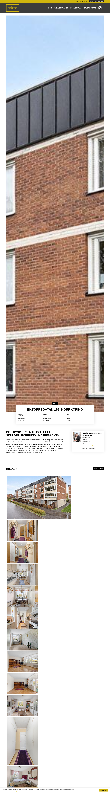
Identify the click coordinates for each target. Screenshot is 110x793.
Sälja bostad (90, 8)
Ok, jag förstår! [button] (103, 790)
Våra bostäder (61, 8)
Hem (50, 8)
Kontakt (85, 1)
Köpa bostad (76, 8)
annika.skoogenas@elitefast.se (90, 445)
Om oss (78, 1)
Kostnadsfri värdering (88, 448)
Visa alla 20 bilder (98, 468)
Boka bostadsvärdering (96, 1)
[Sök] (100, 8)
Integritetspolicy (13, 791)
